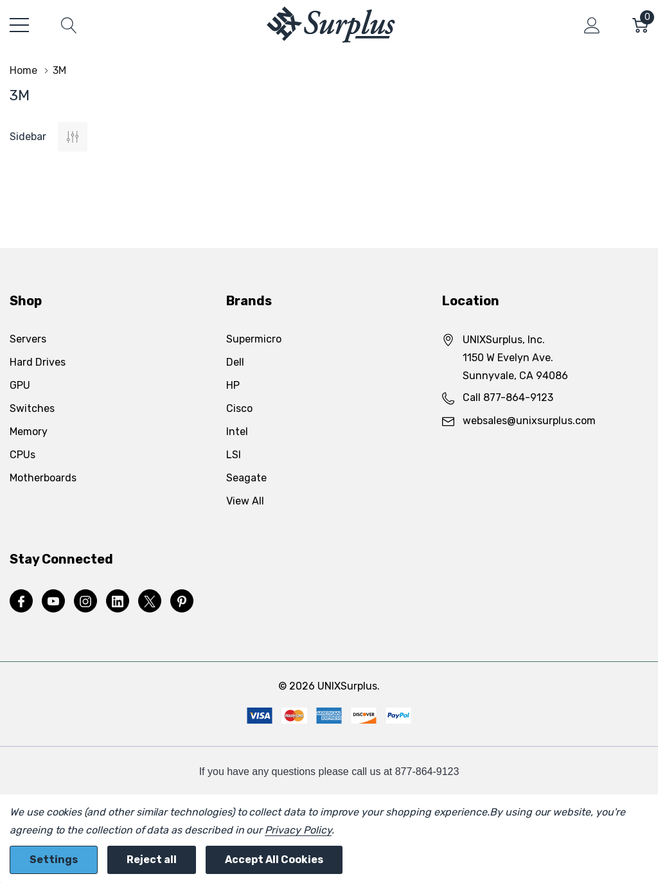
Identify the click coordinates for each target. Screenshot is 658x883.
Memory (29, 431)
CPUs (22, 455)
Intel (237, 431)
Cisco (239, 408)
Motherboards (43, 478)
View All (245, 501)
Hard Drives (38, 362)
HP (233, 385)
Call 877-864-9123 (508, 397)
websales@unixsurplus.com (529, 421)
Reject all (152, 859)
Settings (54, 859)
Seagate (246, 478)
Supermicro (253, 339)
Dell (235, 362)
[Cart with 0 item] (640, 25)
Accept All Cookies (274, 859)
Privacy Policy (298, 830)
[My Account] (592, 25)
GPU (20, 385)
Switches (32, 408)
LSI (233, 455)
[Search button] (69, 25)
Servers (28, 339)
